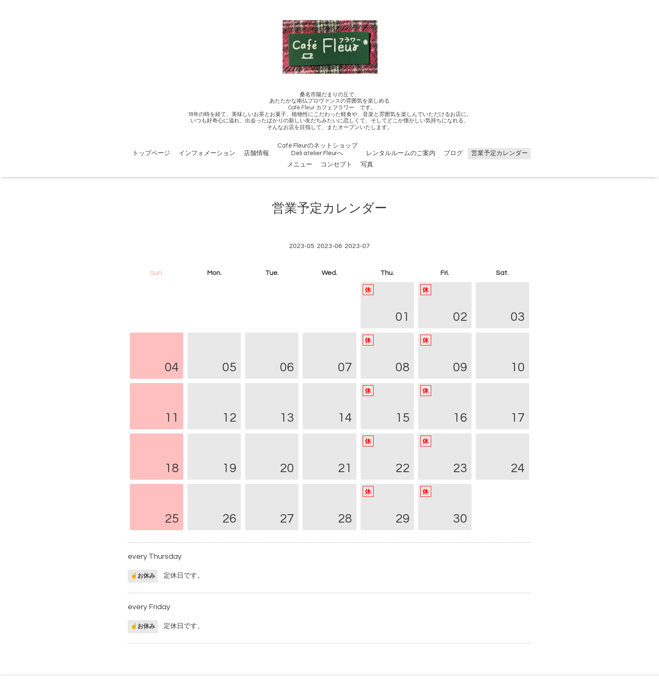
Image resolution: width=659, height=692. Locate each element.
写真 (367, 164)
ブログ (453, 153)
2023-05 (301, 246)
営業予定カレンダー (499, 153)
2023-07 (357, 246)
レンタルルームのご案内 (400, 153)
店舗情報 (256, 153)
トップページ (151, 153)
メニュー (299, 164)
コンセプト (336, 164)
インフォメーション (207, 153)
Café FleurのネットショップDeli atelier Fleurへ (317, 149)
